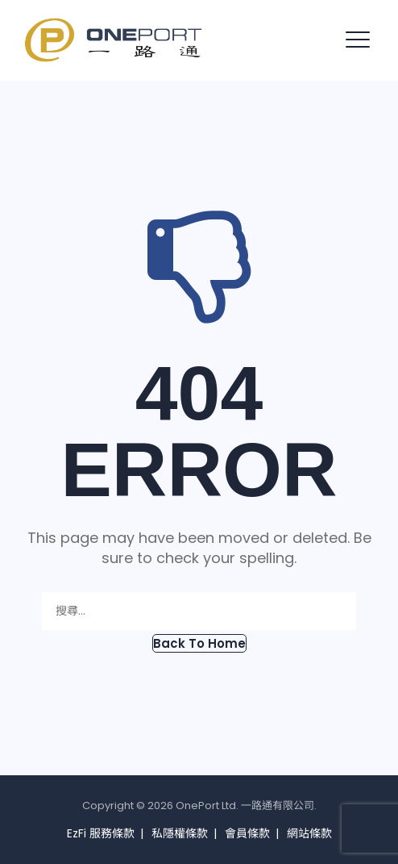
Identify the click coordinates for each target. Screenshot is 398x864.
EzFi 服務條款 (101, 833)
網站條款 (309, 833)
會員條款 (247, 833)
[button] (199, 643)
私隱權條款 (179, 833)
